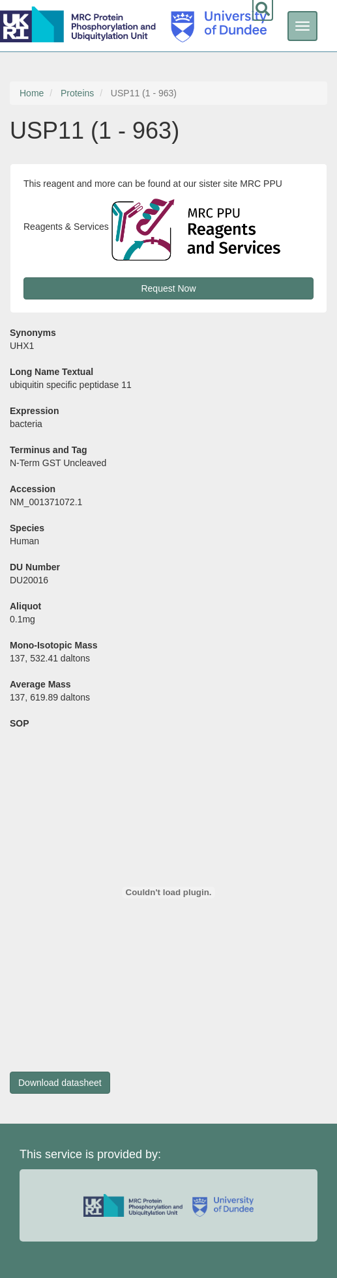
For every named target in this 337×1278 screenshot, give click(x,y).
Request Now (168, 288)
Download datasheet (60, 1082)
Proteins (77, 93)
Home (32, 93)
